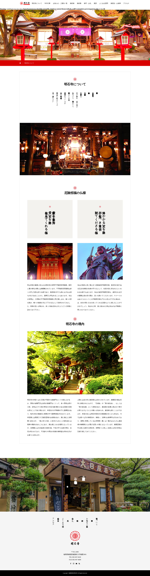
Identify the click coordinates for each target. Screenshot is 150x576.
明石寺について (37, 3)
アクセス (126, 3)
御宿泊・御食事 (67, 484)
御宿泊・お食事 (116, 3)
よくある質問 (103, 3)
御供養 (79, 3)
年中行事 (47, 3)
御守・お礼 (87, 3)
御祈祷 (72, 3)
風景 (95, 3)
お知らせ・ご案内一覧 (60, 3)
